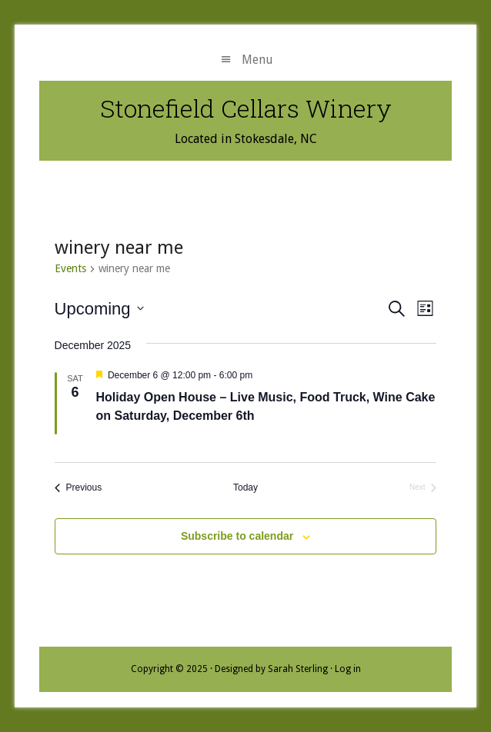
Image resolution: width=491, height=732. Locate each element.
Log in (348, 669)
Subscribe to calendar (237, 536)
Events (70, 268)
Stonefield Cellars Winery (246, 108)
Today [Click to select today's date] (245, 487)
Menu (257, 59)
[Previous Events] (78, 487)
